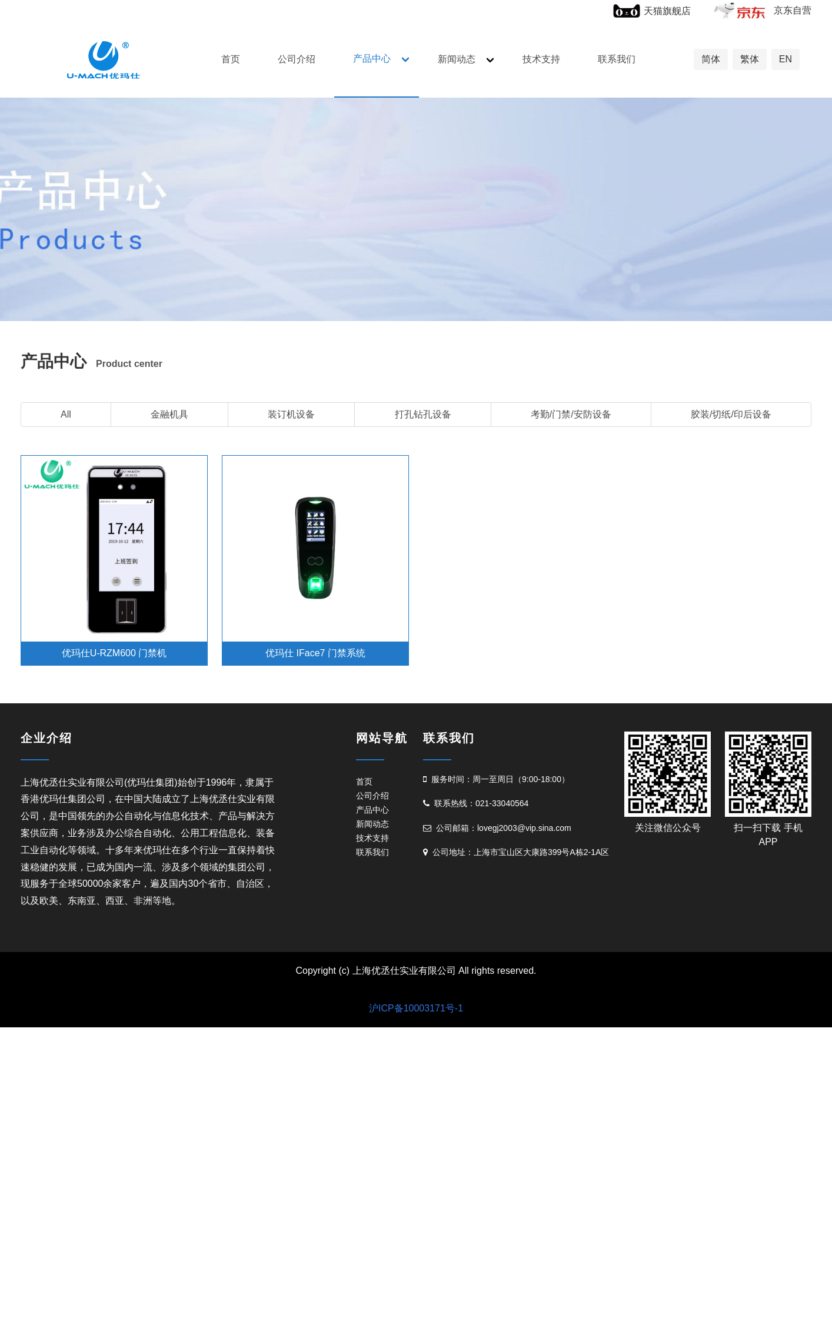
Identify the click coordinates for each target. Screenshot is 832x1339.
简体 (710, 59)
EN (785, 59)
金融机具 (169, 414)
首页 (230, 59)
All (66, 414)
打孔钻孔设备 (423, 414)
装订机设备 (291, 414)
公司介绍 (296, 59)
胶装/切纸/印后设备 (731, 414)
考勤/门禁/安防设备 (571, 414)
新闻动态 (456, 59)
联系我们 (616, 59)
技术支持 (541, 59)
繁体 (749, 59)
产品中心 (372, 59)
